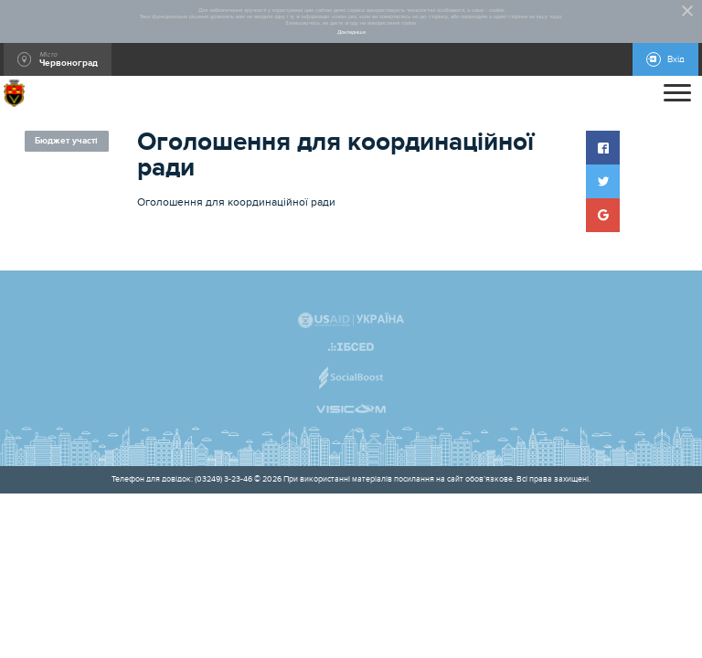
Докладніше (351, 32)
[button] (603, 147)
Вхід (676, 59)
